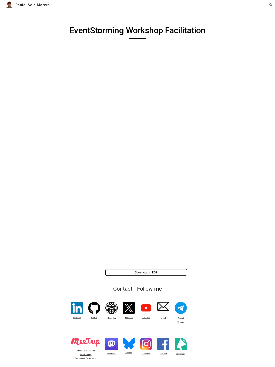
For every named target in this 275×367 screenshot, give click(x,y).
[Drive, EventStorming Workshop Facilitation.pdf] (137, 160)
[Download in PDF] (146, 272)
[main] (137, 32)
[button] (271, 5)
